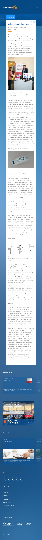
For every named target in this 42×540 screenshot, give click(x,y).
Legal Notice (7, 492)
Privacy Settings (8, 506)
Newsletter (7, 499)
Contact (6, 496)
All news (10, 17)
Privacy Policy (8, 502)
